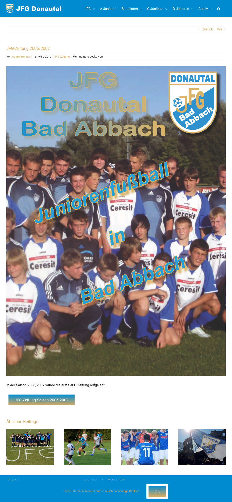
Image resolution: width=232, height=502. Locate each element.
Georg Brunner (21, 56)
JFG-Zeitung (62, 56)
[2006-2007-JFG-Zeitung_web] (116, 221)
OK (157, 491)
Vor (219, 29)
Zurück (207, 29)
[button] (218, 8)
